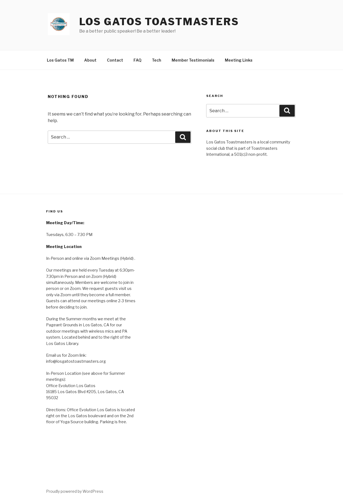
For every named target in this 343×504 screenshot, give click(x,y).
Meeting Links (239, 60)
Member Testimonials (193, 60)
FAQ (137, 60)
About (90, 60)
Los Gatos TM (60, 60)
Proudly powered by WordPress (74, 491)
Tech (156, 60)
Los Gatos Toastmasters (159, 22)
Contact (115, 60)
